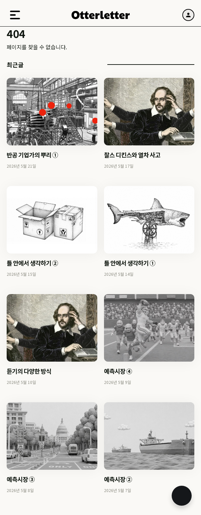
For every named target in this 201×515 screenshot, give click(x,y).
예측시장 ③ (21, 479)
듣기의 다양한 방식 (29, 371)
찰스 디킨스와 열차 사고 (132, 154)
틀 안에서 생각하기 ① (129, 262)
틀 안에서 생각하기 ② (32, 262)
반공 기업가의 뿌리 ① (32, 154)
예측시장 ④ (118, 371)
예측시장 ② (118, 479)
